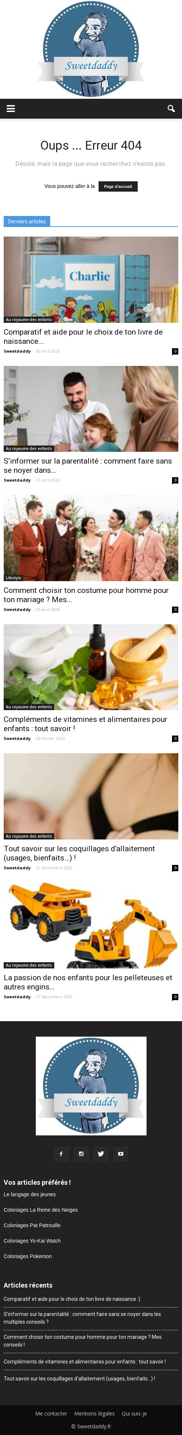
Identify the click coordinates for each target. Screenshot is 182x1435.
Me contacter (51, 1413)
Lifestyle (13, 577)
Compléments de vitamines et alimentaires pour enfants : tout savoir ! (85, 1362)
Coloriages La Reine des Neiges (41, 1210)
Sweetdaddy (17, 351)
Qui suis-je (134, 1413)
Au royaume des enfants (29, 319)
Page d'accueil (118, 186)
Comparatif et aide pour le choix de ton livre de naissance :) (72, 1299)
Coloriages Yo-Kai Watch (32, 1241)
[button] (171, 109)
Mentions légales (94, 1413)
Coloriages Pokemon (28, 1256)
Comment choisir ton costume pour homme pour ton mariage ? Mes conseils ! (83, 1341)
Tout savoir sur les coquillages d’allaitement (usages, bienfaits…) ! (79, 1379)
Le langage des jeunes (30, 1194)
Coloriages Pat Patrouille (32, 1225)
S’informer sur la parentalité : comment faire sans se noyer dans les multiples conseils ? (82, 1318)
